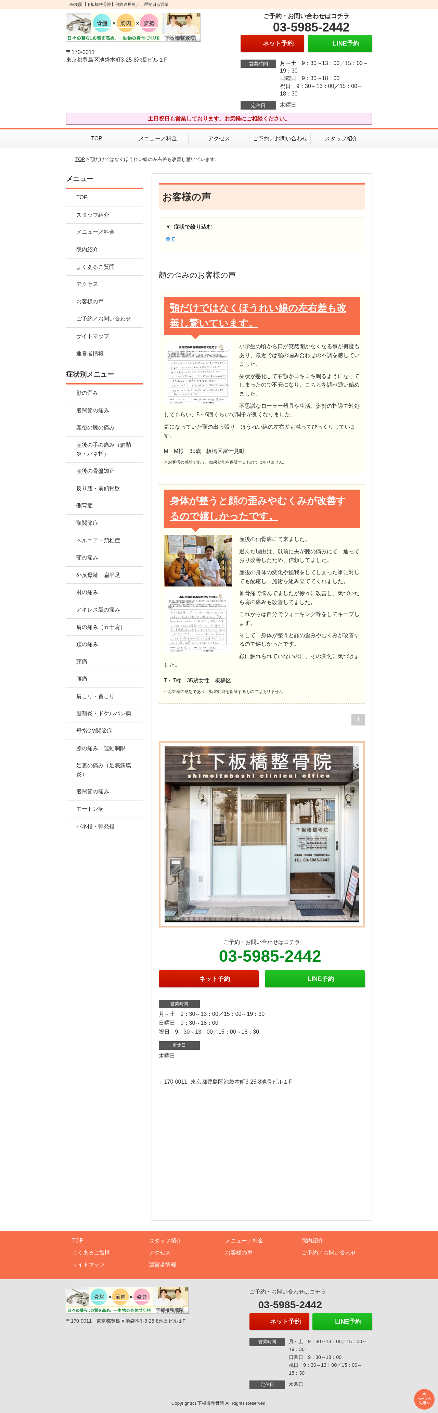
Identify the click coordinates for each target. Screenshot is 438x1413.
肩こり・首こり (95, 696)
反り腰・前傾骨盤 (98, 488)
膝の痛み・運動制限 (101, 748)
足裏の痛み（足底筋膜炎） (103, 769)
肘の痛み (87, 592)
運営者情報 (90, 353)
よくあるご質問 (95, 267)
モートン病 (90, 809)
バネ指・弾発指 (95, 826)
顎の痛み (87, 557)
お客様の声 (90, 301)
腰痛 (81, 679)
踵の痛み (87, 644)
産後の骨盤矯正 (95, 471)
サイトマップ (92, 336)
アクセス (219, 138)
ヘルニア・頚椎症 (98, 540)
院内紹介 (87, 249)
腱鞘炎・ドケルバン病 (103, 713)
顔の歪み (87, 393)
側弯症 (84, 505)
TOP (96, 138)
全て (170, 239)
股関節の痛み (92, 410)
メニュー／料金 (158, 138)
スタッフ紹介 (341, 138)
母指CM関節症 (94, 731)
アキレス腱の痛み (98, 610)
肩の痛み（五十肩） (101, 627)
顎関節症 (87, 523)
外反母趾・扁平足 (98, 575)
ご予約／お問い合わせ (280, 138)
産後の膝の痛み (95, 427)
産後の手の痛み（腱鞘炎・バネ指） (103, 449)
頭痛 (81, 662)
